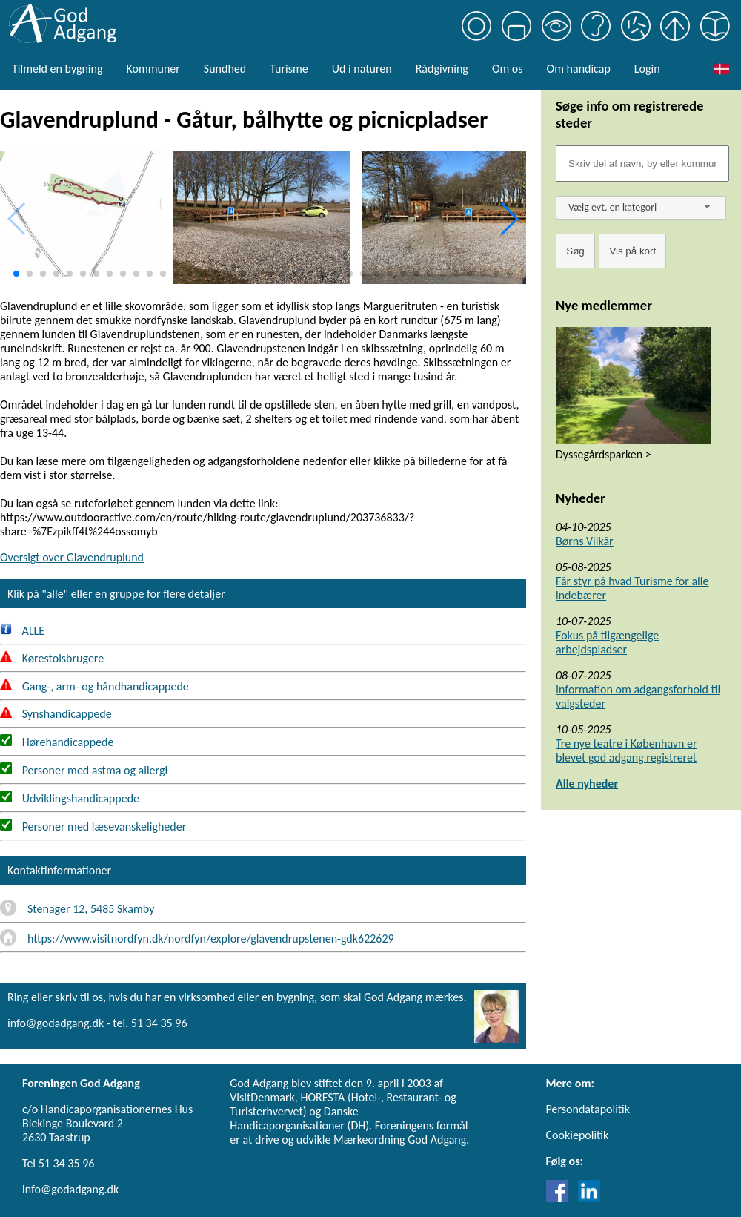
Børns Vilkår (585, 541)
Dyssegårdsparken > (603, 454)
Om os (507, 69)
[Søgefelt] (642, 163)
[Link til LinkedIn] (589, 1198)
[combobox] (641, 208)
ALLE (22, 631)
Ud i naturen (362, 69)
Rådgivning (442, 69)
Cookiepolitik (577, 1135)
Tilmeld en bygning (57, 69)
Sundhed (225, 69)
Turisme (289, 69)
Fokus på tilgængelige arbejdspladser (607, 642)
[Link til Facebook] (561, 1198)
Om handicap (579, 69)
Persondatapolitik (588, 1109)
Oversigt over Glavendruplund (72, 557)
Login (647, 69)
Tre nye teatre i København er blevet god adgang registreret (626, 750)
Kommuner (152, 69)
